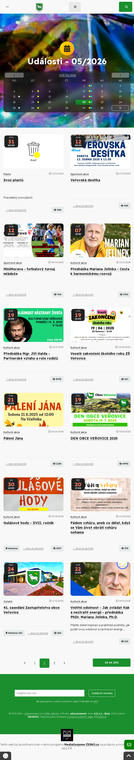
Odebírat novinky (102, 693)
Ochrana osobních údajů (80, 716)
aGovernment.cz (33, 713)
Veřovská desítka (85, 180)
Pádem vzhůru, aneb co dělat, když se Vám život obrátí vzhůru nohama (100, 527)
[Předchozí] (25, 663)
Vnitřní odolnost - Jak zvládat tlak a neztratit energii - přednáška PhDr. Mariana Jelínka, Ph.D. (100, 612)
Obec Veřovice (51, 713)
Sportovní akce (79, 174)
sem (95, 701)
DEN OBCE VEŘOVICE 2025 (94, 438)
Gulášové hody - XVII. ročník (28, 523)
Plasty (7, 174)
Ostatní (7, 601)
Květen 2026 (67, 75)
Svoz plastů (13, 180)
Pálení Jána (13, 438)
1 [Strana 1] (34, 663)
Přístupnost (100, 716)
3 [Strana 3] (54, 663)
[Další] (64, 663)
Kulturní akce (78, 262)
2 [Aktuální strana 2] (44, 663)
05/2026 (89, 61)
